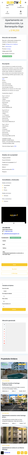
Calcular (14, 309)
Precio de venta (5, 288)
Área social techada (6, 84)
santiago (5, 377)
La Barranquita (8, 46)
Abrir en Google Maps (7, 56)
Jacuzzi (17, 90)
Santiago (9, 49)
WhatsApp (14, 273)
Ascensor (4, 82)
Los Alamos (5, 442)
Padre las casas (6, 409)
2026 (21, 13)
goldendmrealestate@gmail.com (11, 233)
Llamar (14, 269)
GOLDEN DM (6, 228)
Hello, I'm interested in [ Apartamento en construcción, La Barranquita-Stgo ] (14, 256)
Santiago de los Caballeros (12, 44)
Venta (7, 7)
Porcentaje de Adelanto (7, 293)
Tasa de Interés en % (6, 303)
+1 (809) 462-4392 (8, 231)
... (17, 388)
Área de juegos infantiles (7, 87)
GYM (3, 79)
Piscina (3, 80)
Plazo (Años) (5, 298)
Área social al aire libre (7, 85)
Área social (18, 88)
